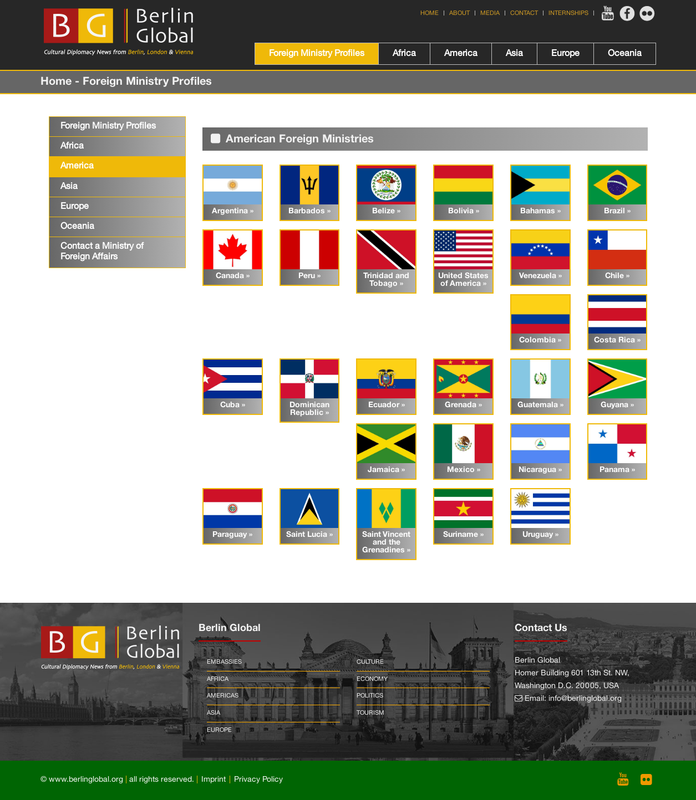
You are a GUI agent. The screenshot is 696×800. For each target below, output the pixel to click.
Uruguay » (540, 535)
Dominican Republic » (309, 409)
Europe (565, 54)
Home (429, 13)
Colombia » (540, 340)
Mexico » (463, 470)
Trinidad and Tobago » (386, 280)
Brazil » (617, 211)
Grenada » (463, 405)
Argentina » (232, 211)
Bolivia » (463, 211)
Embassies (224, 662)
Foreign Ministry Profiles (316, 54)
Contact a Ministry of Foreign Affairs (102, 252)
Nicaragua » (540, 470)
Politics (370, 696)
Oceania (625, 54)
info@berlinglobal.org (585, 698)
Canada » (233, 276)
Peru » (309, 276)
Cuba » (232, 405)
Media (490, 13)
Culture (370, 662)
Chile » (617, 276)
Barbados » (309, 211)
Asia (514, 54)
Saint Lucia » (309, 535)
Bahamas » (540, 211)
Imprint (213, 779)
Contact (524, 13)
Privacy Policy (258, 779)
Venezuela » (540, 276)
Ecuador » (386, 405)
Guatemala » (540, 405)
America (460, 54)
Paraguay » (232, 535)
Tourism (370, 713)
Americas (222, 696)
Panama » (617, 470)
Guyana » (617, 405)
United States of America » (463, 280)
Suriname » (463, 535)
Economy (372, 679)
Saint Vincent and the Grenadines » (386, 542)
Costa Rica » (617, 340)
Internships (568, 13)
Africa (404, 54)
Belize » (386, 211)
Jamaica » (386, 470)
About (459, 13)
